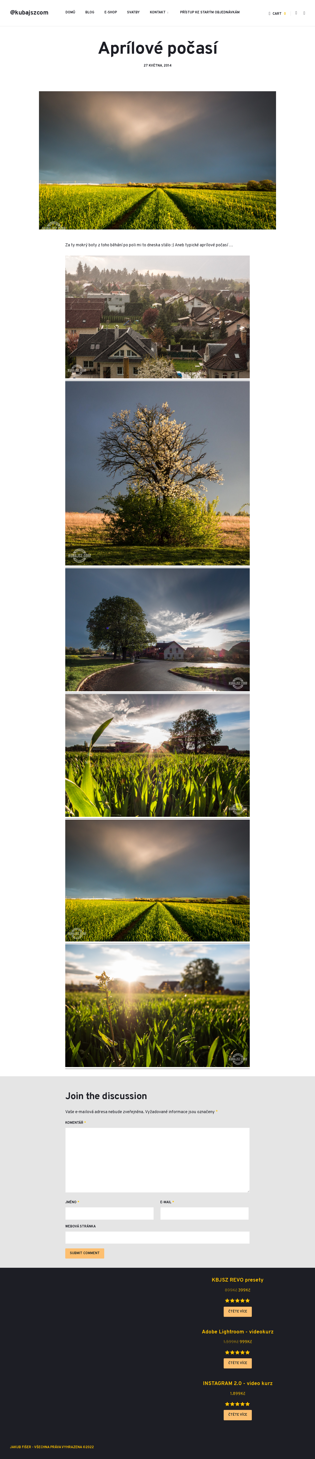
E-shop (110, 12)
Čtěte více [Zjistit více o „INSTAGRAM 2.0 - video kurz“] (237, 1415)
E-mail (167, 1202)
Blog (89, 12)
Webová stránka (80, 1226)
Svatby (133, 12)
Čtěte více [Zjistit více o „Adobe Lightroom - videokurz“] (237, 1363)
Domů (70, 12)
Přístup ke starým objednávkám (210, 12)
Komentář (75, 1123)
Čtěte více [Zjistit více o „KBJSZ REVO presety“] (237, 1311)
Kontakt (158, 12)
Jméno (72, 1202)
